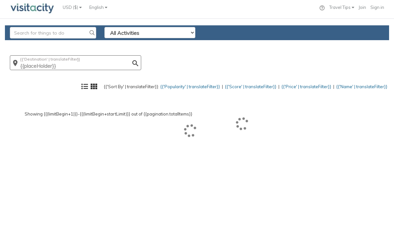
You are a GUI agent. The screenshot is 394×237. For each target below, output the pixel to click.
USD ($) (72, 7)
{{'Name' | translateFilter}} (356, 44)
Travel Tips (341, 7)
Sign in (377, 7)
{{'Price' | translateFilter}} (292, 44)
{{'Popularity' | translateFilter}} (159, 44)
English (98, 7)
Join (362, 7)
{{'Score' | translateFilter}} (229, 44)
